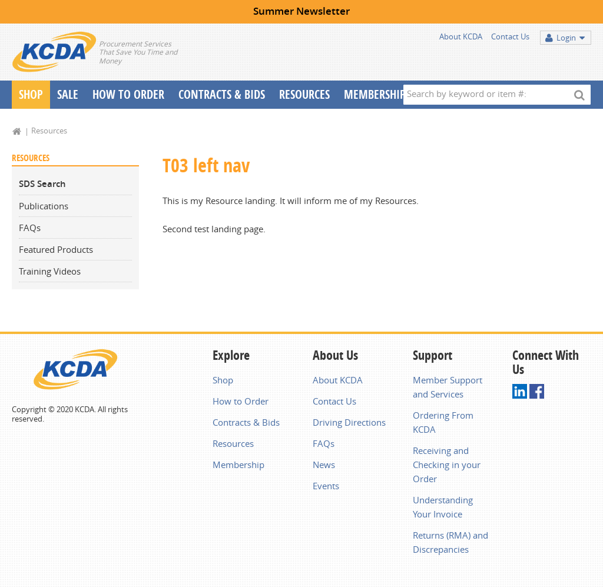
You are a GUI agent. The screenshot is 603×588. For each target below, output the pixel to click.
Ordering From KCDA (443, 422)
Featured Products (56, 249)
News (324, 464)
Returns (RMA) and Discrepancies (450, 542)
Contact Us (510, 36)
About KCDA (460, 36)
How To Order (128, 94)
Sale (67, 94)
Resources (304, 94)
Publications (43, 206)
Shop (31, 94)
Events (326, 486)
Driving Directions (349, 422)
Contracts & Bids (221, 94)
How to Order (241, 401)
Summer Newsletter (301, 11)
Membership (375, 94)
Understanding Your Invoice (443, 507)
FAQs (30, 227)
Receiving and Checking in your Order (447, 465)
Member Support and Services (447, 387)
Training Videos (50, 271)
